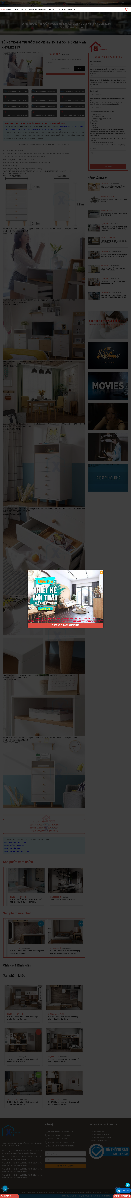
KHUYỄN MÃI (42, 9)
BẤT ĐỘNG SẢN (69, 9)
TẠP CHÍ (51, 9)
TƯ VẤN (59, 9)
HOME (3, 9)
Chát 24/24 (125, 1190)
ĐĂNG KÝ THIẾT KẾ (122, 1196)
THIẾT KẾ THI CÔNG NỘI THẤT (65, 625)
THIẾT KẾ (23, 9)
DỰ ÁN (16, 9)
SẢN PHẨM (32, 9)
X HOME (8, 9)
